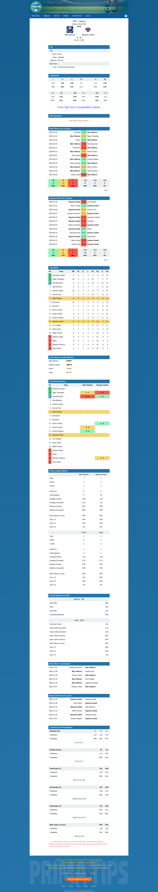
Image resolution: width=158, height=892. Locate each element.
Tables (47, 16)
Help (63, 886)
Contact (93, 886)
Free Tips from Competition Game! (79, 107)
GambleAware (66, 873)
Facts (56, 16)
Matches (35, 16)
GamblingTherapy (80, 873)
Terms (78, 886)
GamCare (93, 873)
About (86, 886)
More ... (107, 190)
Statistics (76, 16)
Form (65, 16)
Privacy (70, 886)
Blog (88, 16)
